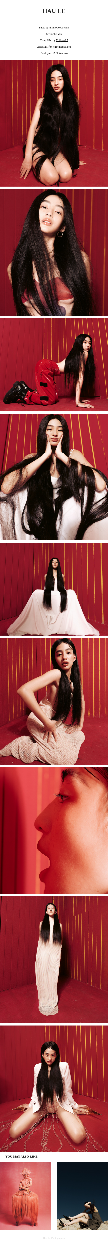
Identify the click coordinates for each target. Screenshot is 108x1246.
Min (59, 34)
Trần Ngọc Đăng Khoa (59, 46)
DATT (55, 53)
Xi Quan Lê (62, 40)
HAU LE (54, 11)
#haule (52, 27)
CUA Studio (62, 27)
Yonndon (63, 53)
